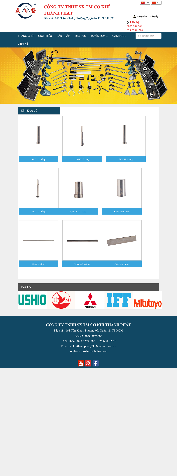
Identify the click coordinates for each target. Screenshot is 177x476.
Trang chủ (26, 35)
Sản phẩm (63, 35)
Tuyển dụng (99, 35)
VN (145, 2)
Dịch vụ (80, 35)
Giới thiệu (45, 35)
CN (156, 2)
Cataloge (119, 35)
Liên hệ (23, 43)
